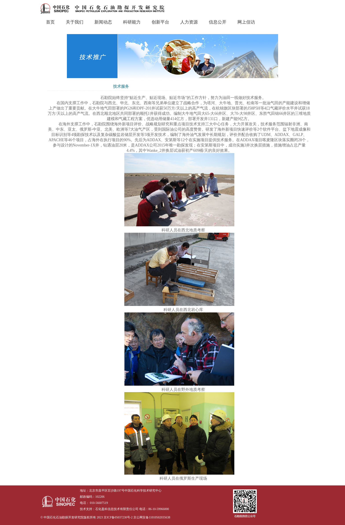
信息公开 (217, 22)
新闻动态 (103, 22)
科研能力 (132, 22)
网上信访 (246, 22)
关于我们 (74, 22)
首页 (50, 22)
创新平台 (160, 22)
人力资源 (189, 22)
